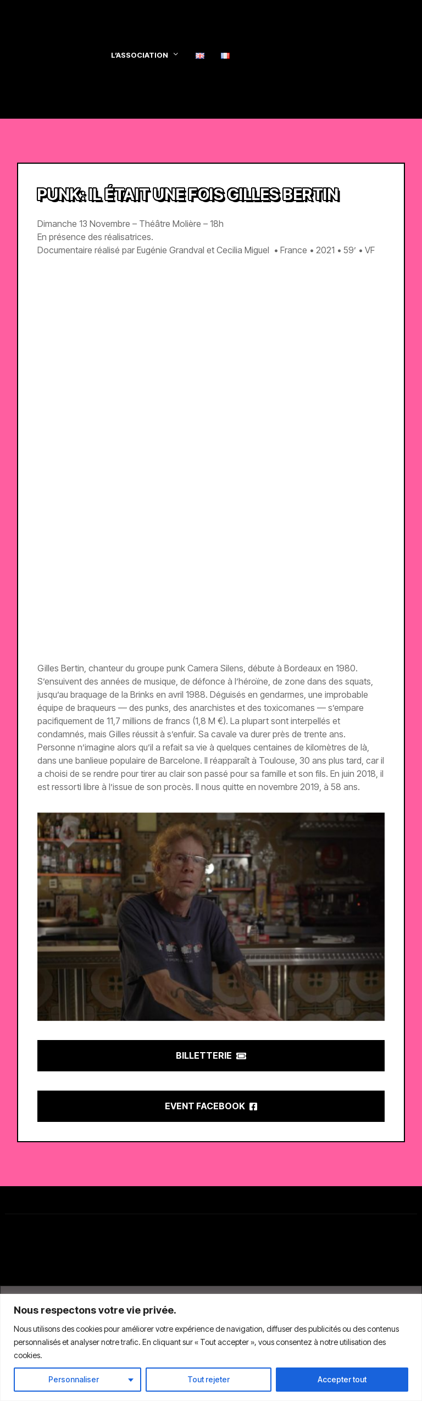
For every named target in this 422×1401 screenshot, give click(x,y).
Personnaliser (73, 1379)
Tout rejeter (208, 1379)
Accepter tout (342, 1379)
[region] (211, 1347)
